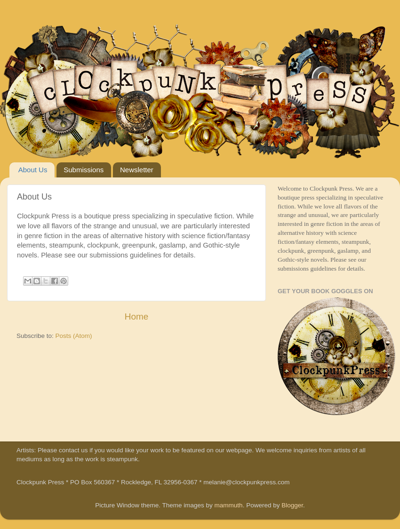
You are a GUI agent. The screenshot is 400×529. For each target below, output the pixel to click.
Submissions (84, 170)
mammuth (229, 505)
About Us (33, 170)
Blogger (292, 505)
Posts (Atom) (74, 335)
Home (136, 316)
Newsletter (136, 170)
